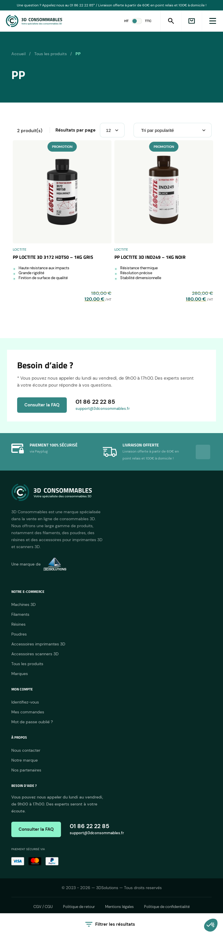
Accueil (18, 53)
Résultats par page (75, 130)
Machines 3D (23, 604)
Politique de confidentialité (167, 906)
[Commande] (173, 130)
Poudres (19, 634)
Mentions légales (119, 906)
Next (203, 452)
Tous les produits (50, 53)
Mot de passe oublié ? (32, 721)
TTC (148, 21)
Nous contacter (25, 750)
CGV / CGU (43, 906)
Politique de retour (79, 906)
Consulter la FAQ (42, 405)
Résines (18, 624)
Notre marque (24, 760)
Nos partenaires (26, 770)
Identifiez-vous (25, 702)
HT (126, 21)
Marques (19, 673)
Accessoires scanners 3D (35, 653)
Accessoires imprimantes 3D (38, 644)
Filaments (20, 614)
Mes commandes (27, 712)
